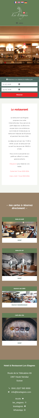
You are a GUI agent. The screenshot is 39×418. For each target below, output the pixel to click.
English (19, 2)
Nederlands (22, 2)
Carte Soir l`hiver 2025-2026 (19, 171)
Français (15, 2)
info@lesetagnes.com (21, 392)
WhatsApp (18, 410)
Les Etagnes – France (19, 13)
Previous (2, 54)
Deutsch (25, 2)
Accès (18, 399)
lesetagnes (18, 406)
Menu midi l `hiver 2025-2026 (19, 176)
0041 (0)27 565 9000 (20, 388)
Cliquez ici (13, 164)
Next (37, 54)
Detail (19, 240)
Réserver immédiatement (19, 305)
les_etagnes (18, 402)
